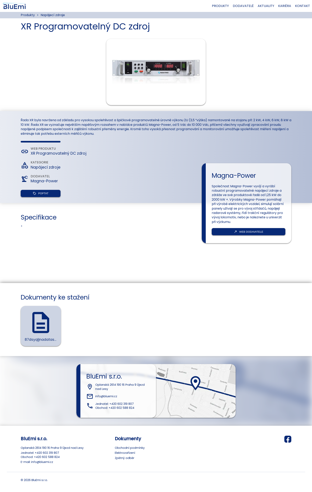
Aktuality (263, 6)
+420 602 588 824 (121, 408)
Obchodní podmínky (130, 448)
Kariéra (278, 6)
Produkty (220, 6)
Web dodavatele (248, 231)
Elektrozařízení (125, 453)
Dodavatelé (242, 6)
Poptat (41, 193)
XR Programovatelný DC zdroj (58, 153)
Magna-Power (44, 181)
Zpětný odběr (124, 458)
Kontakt (290, 6)
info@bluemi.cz (106, 396)
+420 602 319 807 (121, 404)
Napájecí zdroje (53, 15)
